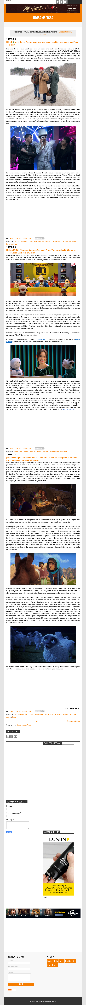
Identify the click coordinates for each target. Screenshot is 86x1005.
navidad (46, 714)
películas (73, 714)
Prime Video (54, 451)
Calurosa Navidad (29, 451)
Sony (14, 717)
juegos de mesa (52, 965)
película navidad (44, 241)
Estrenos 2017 (23, 714)
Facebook (61, 2)
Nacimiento (39, 714)
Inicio (36, 721)
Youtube (65, 2)
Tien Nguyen (52, 1001)
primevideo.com (68, 409)
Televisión (63, 451)
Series (62, 961)
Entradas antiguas (73, 721)
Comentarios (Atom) (24, 725)
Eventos (49, 961)
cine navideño (23, 241)
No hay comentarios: (24, 238)
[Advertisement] (21, 755)
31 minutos (18, 451)
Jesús (31, 714)
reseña (8, 717)
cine (15, 241)
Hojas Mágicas (43, 17)
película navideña (57, 241)
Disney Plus (33, 241)
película (53, 714)
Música (56, 961)
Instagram (57, 2)
